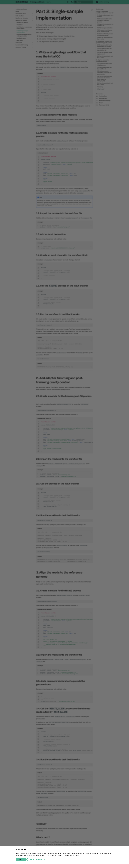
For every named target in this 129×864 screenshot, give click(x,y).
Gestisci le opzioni (36, 859)
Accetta (21, 859)
